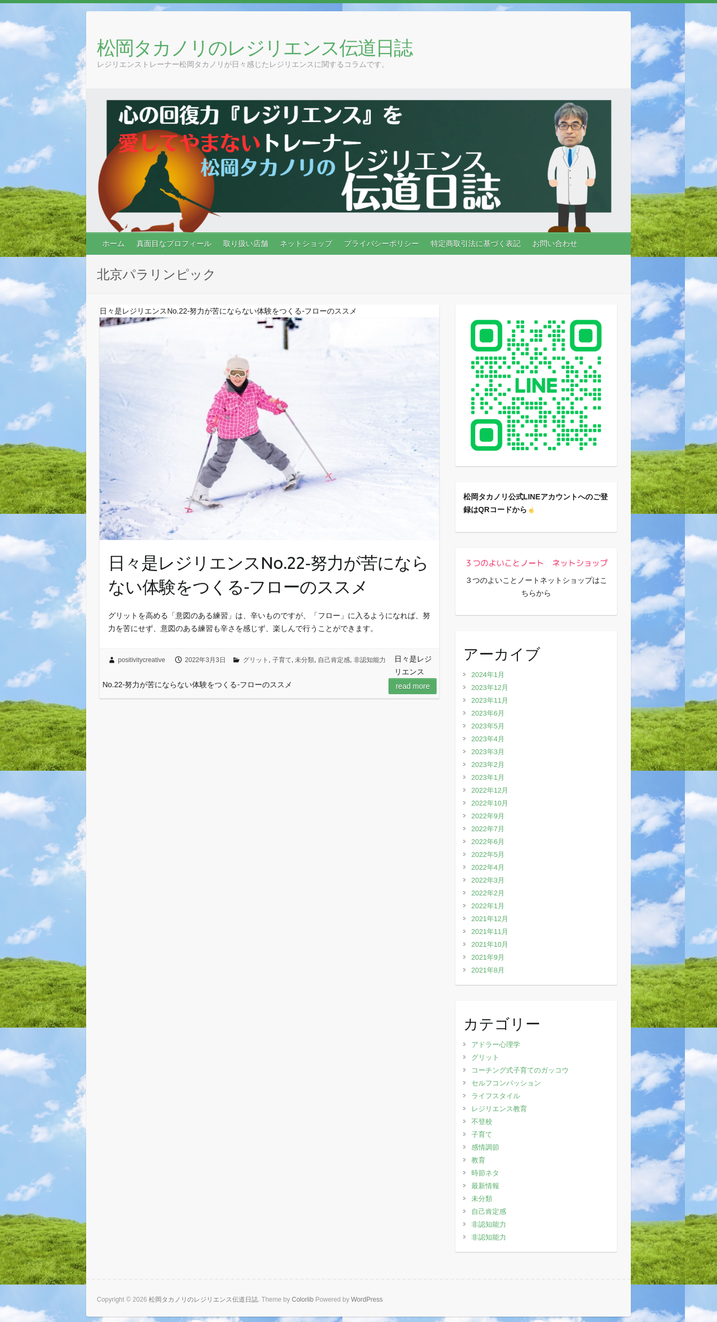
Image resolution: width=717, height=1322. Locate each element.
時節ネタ (485, 1173)
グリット (256, 660)
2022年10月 (489, 803)
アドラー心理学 (495, 1044)
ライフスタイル (495, 1096)
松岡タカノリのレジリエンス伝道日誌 (254, 47)
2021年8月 (488, 970)
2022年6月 (488, 842)
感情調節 (485, 1147)
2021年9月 (488, 957)
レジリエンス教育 (499, 1109)
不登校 (481, 1122)
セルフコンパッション (506, 1083)
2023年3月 (488, 752)
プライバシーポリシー (381, 243)
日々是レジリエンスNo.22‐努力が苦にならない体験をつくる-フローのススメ (268, 574)
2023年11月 (489, 700)
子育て (282, 660)
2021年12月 (489, 919)
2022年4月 (488, 867)
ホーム (113, 243)
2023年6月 (488, 713)
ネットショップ (306, 243)
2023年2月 (488, 765)
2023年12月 (489, 687)
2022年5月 (488, 854)
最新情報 (485, 1186)
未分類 (304, 660)
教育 (478, 1160)
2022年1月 (488, 906)
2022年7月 (488, 829)
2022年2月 (488, 893)
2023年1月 (488, 777)
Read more (412, 686)
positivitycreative (141, 660)
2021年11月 (489, 932)
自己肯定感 (334, 660)
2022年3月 (488, 880)
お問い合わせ (554, 243)
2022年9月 (488, 816)
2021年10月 (489, 944)
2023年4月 (488, 739)
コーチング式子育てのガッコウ (520, 1070)
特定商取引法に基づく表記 (476, 243)
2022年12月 (489, 790)
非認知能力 (370, 660)
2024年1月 (488, 675)
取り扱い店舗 (245, 243)
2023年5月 (488, 726)
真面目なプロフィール (173, 243)
